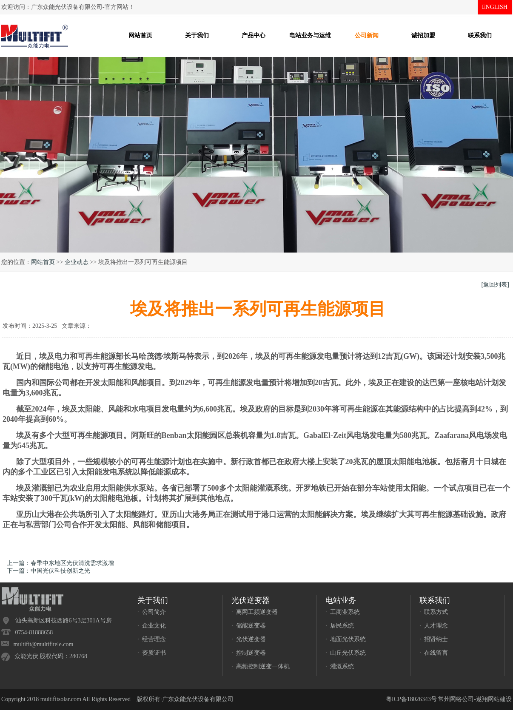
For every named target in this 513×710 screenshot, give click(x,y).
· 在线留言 (433, 653)
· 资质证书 (151, 653)
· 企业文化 (151, 625)
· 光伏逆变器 (248, 639)
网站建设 (500, 699)
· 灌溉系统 (339, 666)
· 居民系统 (339, 625)
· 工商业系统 (342, 612)
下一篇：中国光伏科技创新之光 (48, 571)
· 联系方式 (433, 612)
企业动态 (76, 262)
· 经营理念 (151, 639)
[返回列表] (495, 284)
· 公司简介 (151, 612)
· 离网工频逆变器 (254, 612)
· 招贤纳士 (433, 639)
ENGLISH (494, 7)
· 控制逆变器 (248, 653)
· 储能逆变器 (248, 625)
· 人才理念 (433, 625)
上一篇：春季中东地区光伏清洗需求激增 (60, 563)
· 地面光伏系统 (345, 639)
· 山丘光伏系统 (345, 653)
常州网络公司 (456, 699)
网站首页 (43, 262)
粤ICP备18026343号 (411, 699)
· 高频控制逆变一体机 (260, 666)
